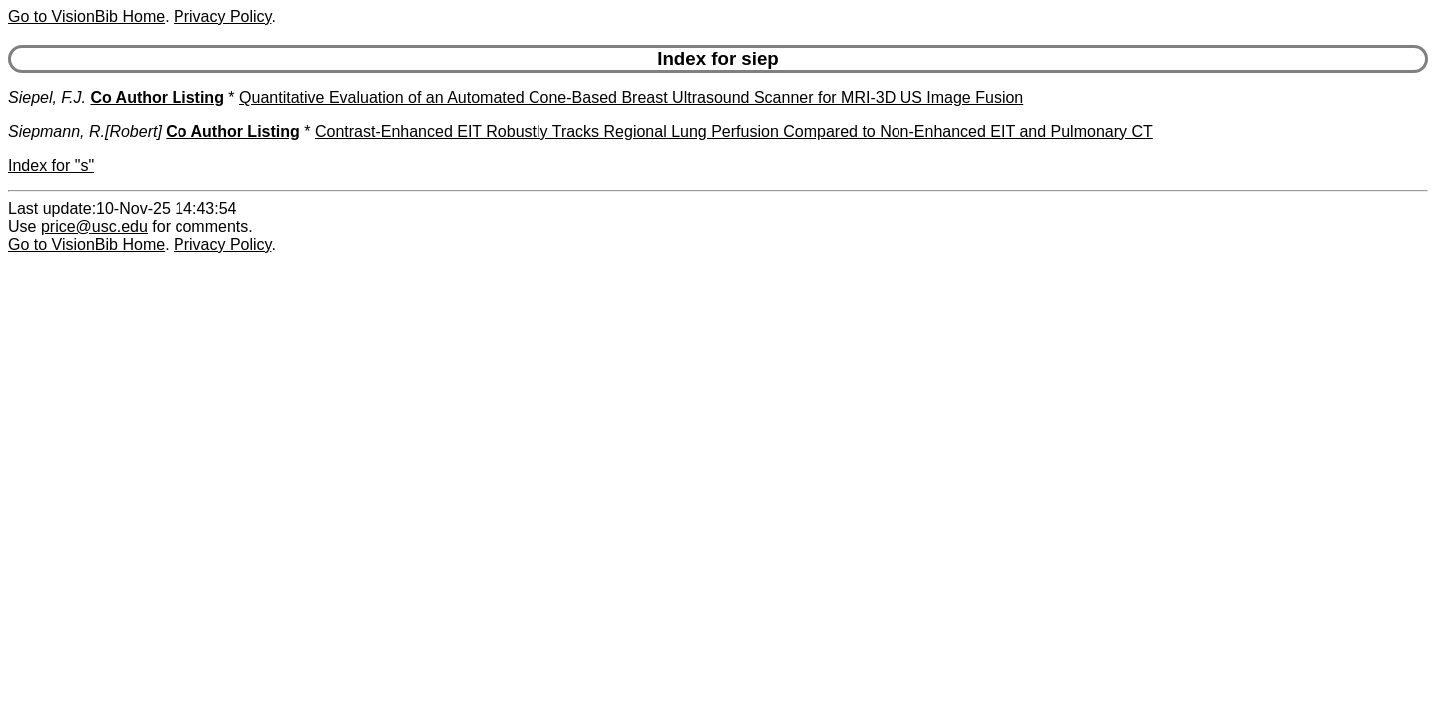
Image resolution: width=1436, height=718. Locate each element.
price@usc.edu (94, 226)
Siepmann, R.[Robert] (85, 131)
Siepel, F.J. (47, 97)
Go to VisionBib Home (86, 16)
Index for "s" (51, 165)
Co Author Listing (157, 97)
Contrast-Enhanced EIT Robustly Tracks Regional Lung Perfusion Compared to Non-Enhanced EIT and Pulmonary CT (734, 131)
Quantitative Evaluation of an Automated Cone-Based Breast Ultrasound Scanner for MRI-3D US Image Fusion (631, 97)
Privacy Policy (222, 16)
